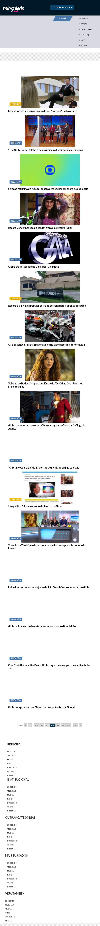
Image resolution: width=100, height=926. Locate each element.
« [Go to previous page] (25, 725)
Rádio (90, 29)
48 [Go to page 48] (63, 725)
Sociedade (83, 18)
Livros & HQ (84, 35)
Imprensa (83, 45)
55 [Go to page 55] (76, 725)
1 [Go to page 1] (29, 725)
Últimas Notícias (62, 7)
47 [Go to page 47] (58, 725)
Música (82, 29)
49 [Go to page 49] (68, 725)
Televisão (83, 24)
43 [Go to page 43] (36, 725)
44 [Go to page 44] (42, 725)
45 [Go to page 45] (47, 725)
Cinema (82, 40)
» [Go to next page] (80, 725)
